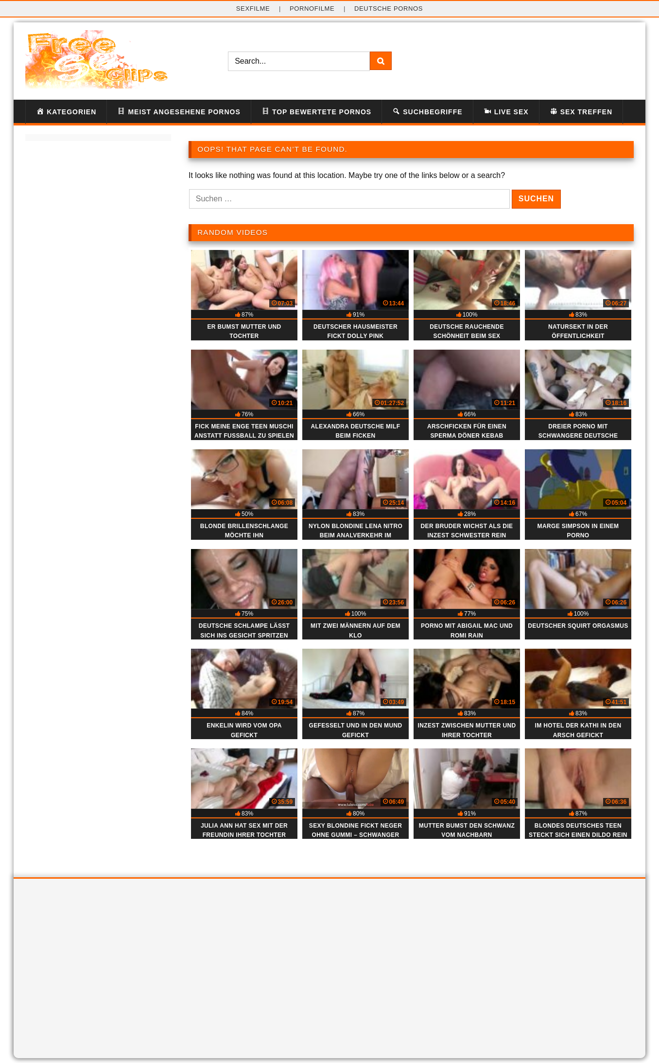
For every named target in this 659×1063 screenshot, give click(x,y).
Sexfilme (253, 8)
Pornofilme (312, 8)
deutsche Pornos (388, 8)
